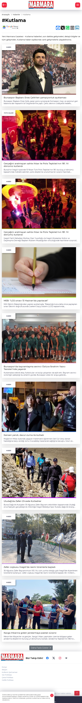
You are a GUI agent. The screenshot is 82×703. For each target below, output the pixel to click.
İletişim (4, 670)
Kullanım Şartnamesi (9, 672)
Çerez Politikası (7, 677)
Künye (4, 667)
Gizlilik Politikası (7, 680)
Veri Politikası (7, 675)
